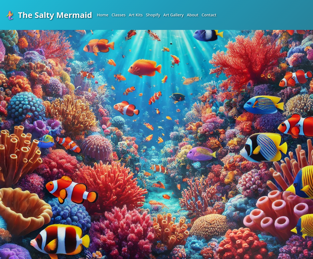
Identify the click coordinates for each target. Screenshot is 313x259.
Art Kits (136, 15)
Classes (119, 15)
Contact (209, 15)
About (192, 15)
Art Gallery (173, 15)
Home (102, 15)
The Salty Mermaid (48, 14)
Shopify (153, 15)
